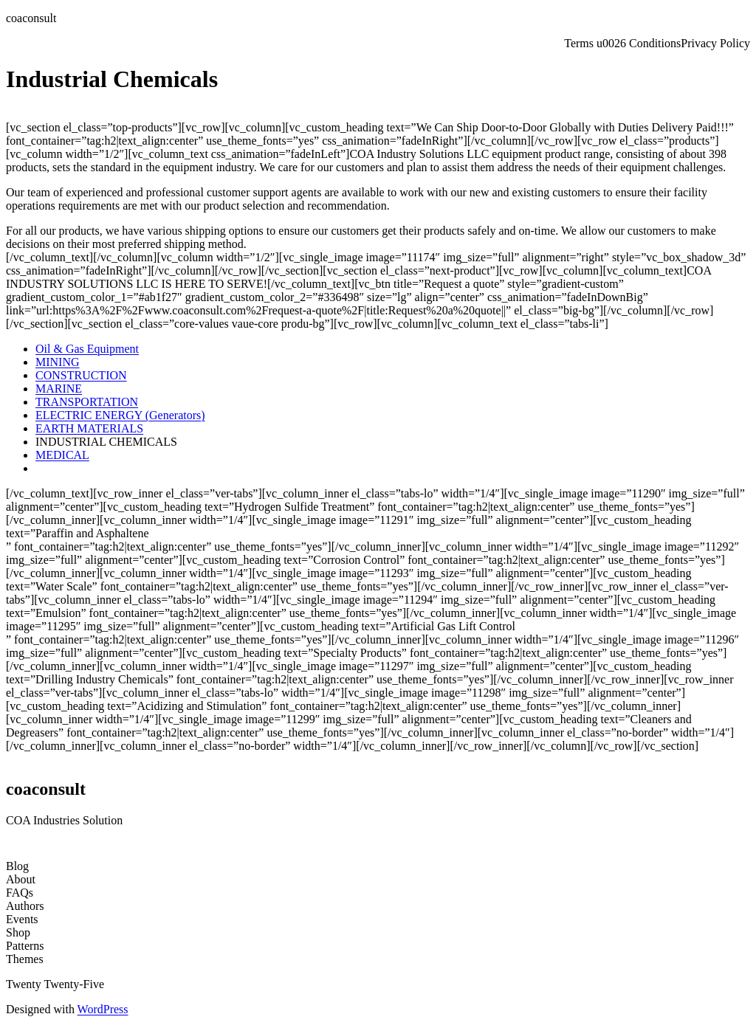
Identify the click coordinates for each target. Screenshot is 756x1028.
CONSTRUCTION (81, 375)
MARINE (58, 388)
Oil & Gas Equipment (87, 348)
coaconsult (31, 18)
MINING (57, 362)
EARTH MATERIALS (89, 428)
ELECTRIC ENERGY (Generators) (120, 415)
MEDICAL (62, 455)
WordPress (103, 1009)
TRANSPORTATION (86, 402)
